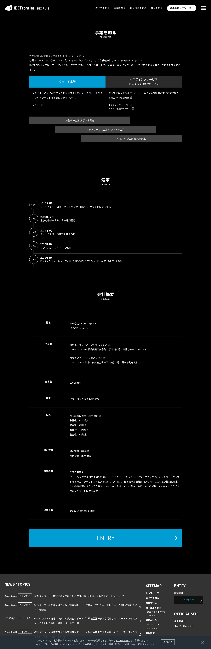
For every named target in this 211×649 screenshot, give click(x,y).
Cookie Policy (123, 640)
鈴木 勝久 (93, 415)
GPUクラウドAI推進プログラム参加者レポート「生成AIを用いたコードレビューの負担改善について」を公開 (77, 606)
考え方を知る (103, 8)
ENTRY (105, 537)
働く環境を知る (138, 8)
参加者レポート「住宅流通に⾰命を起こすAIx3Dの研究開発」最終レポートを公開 (69, 596)
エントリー (189, 599)
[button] (158, 644)
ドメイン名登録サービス (119, 108)
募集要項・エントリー (181, 8)
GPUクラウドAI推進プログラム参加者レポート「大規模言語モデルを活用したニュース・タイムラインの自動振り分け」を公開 (77, 634)
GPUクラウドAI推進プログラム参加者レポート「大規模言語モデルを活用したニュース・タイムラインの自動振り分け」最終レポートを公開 (77, 620)
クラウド (36, 105)
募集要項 (150, 633)
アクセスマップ (99, 344)
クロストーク (153, 628)
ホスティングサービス (118, 105)
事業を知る (120, 8)
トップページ (152, 593)
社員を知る (157, 8)
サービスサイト (181, 626)
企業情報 (178, 621)
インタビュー (153, 624)
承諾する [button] (168, 642)
